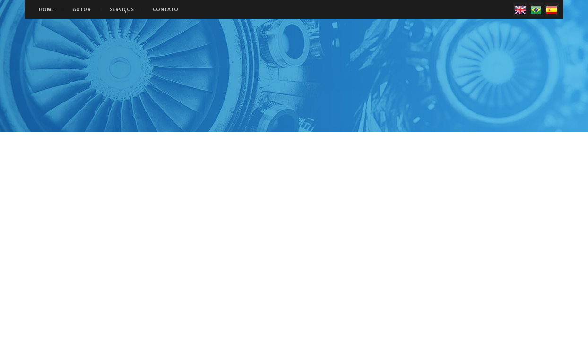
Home (46, 9)
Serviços (122, 9)
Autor (82, 9)
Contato (165, 9)
